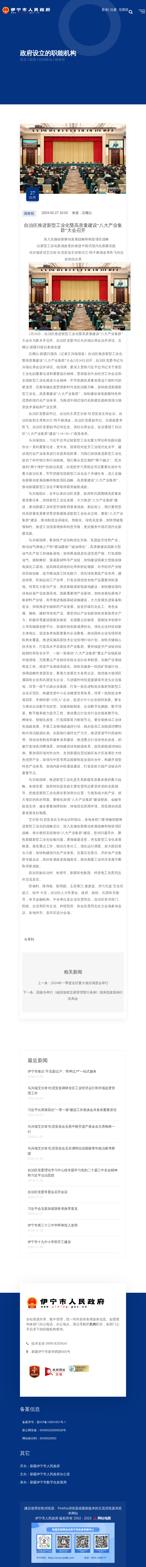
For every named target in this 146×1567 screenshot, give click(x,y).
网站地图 (104, 1518)
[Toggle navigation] (141, 10)
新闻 (32, 59)
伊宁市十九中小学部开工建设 (49, 1242)
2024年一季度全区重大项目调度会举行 (80, 983)
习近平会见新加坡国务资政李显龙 (53, 1208)
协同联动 (45, 59)
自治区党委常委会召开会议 (48, 1192)
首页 (23, 59)
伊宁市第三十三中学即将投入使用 (53, 1225)
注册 (114, 9)
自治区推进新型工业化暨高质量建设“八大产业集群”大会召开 (73, 228)
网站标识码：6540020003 (39, 1438)
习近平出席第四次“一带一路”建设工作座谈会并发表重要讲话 (72, 1109)
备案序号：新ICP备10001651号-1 (44, 1422)
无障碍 (124, 9)
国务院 (29, 213)
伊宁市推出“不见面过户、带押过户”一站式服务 (62, 1071)
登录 (104, 9)
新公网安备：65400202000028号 (44, 1430)
